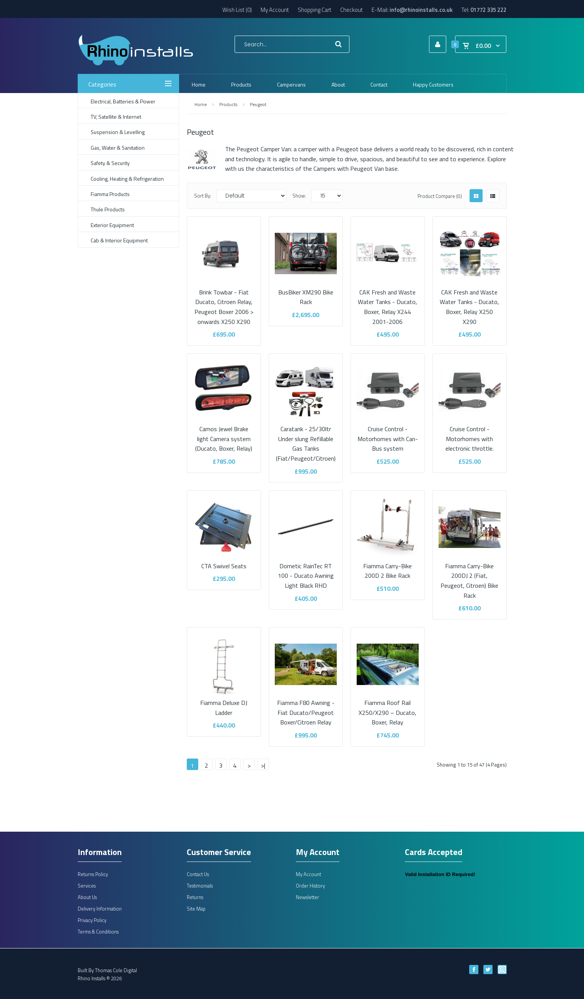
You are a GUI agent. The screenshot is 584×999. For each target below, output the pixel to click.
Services (87, 885)
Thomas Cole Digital (116, 970)
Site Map (196, 908)
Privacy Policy (92, 920)
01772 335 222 (488, 9)
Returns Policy (93, 874)
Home (200, 104)
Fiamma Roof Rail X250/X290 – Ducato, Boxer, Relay (388, 707)
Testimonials (200, 885)
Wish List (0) (237, 9)
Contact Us (198, 874)
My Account (275, 9)
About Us (87, 897)
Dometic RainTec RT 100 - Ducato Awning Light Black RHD (306, 570)
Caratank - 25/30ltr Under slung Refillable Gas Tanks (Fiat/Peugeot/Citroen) (306, 439)
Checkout (351, 9)
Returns (195, 897)
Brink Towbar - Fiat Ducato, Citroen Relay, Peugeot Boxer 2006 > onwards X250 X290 (224, 302)
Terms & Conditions (98, 931)
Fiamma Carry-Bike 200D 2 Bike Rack (388, 565)
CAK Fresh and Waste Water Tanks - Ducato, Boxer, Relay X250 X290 (470, 302)
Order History (310, 885)
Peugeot (258, 104)
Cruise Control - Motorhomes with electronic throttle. (470, 434)
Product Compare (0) (440, 196)
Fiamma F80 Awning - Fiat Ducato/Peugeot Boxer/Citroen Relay (306, 707)
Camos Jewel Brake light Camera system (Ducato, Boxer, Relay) (224, 434)
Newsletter (307, 897)
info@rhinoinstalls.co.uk (421, 9)
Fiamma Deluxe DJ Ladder (224, 702)
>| (263, 765)
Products (228, 104)
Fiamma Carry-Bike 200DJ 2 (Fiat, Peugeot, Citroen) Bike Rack (470, 575)
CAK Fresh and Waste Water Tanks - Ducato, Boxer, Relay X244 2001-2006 (388, 302)
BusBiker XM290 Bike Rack (306, 292)
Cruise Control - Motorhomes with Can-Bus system (388, 434)
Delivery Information (100, 908)
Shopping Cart (314, 9)
